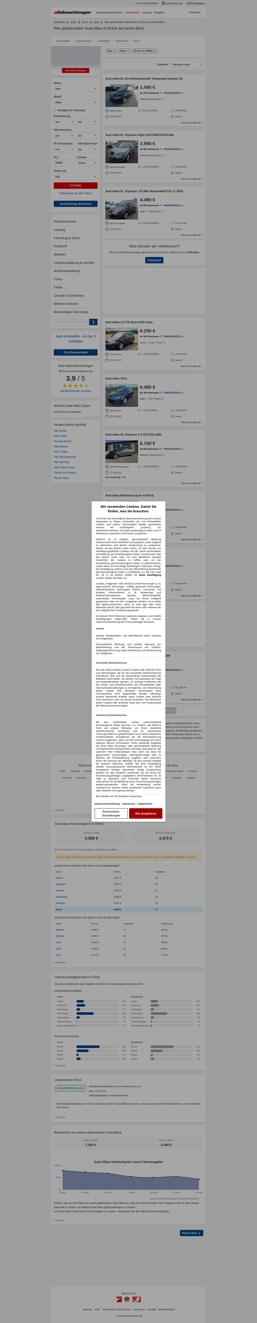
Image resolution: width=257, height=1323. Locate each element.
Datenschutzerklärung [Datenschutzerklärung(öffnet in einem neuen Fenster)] (107, 803)
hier (125, 578)
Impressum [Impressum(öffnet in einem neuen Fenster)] (128, 803)
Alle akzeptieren (145, 813)
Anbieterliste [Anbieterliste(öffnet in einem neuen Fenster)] (145, 803)
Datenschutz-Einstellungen (111, 813)
